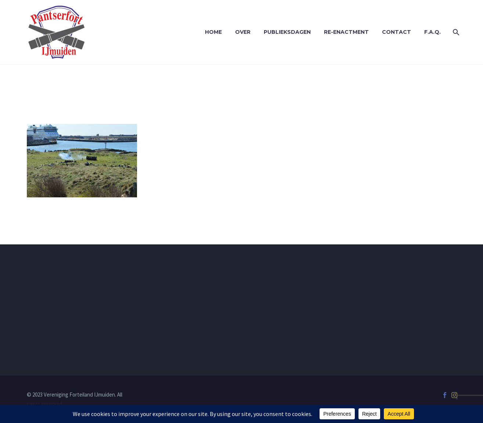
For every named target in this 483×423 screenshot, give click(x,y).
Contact (396, 32)
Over (242, 32)
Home (213, 32)
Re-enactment (346, 32)
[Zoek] (455, 32)
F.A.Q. (432, 32)
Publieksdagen (287, 32)
